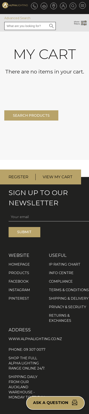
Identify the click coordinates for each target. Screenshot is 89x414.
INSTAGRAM (19, 290)
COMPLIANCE (61, 281)
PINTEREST (19, 298)
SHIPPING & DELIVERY (68, 298)
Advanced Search (17, 18)
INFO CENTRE (61, 273)
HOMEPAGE (19, 264)
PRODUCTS (19, 273)
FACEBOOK (19, 281)
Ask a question (55, 402)
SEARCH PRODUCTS (31, 116)
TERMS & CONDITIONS (69, 290)
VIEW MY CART (57, 177)
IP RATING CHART (64, 264)
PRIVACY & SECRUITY (67, 307)
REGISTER (18, 177)
